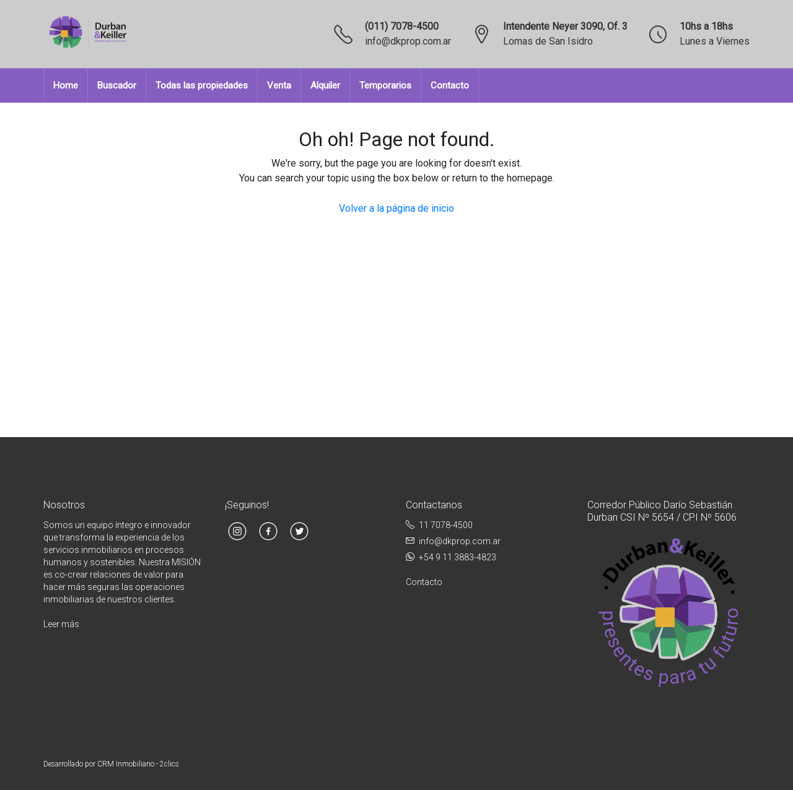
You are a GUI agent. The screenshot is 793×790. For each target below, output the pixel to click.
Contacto (450, 85)
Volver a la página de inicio (396, 208)
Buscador (116, 85)
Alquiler (325, 85)
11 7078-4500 (446, 525)
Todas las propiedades (202, 85)
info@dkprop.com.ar (408, 41)
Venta (279, 85)
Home (65, 85)
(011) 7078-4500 (402, 26)
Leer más (61, 624)
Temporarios (385, 85)
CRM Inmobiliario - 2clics (138, 764)
